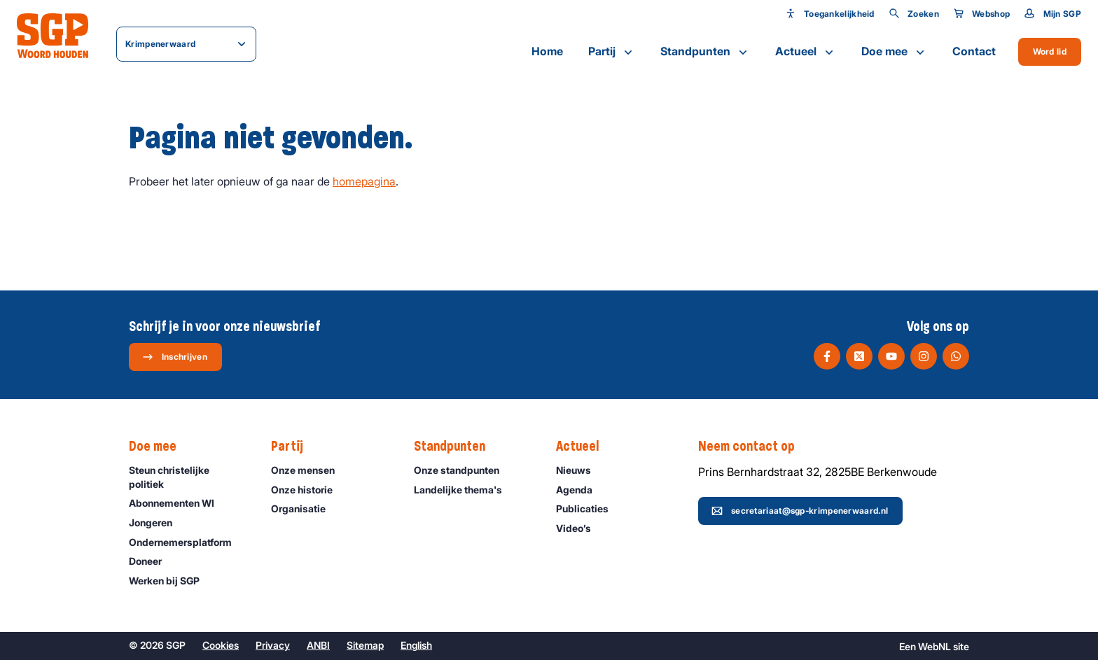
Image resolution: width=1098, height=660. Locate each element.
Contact (974, 51)
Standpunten (705, 51)
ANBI (318, 645)
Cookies (220, 645)
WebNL (934, 646)
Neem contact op (753, 446)
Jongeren (157, 522)
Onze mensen (309, 470)
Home (547, 51)
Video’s (580, 528)
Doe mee (894, 51)
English (416, 645)
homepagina (364, 181)
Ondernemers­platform (186, 542)
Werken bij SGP (170, 580)
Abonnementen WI (178, 503)
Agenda (580, 489)
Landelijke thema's (464, 489)
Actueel (805, 51)
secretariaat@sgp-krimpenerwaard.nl (799, 511)
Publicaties (588, 508)
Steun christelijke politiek (188, 476)
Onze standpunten (463, 470)
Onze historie (308, 489)
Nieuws (580, 470)
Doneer (151, 561)
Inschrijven (174, 357)
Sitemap (365, 645)
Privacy (273, 645)
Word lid (1049, 51)
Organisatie (304, 508)
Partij (611, 51)
